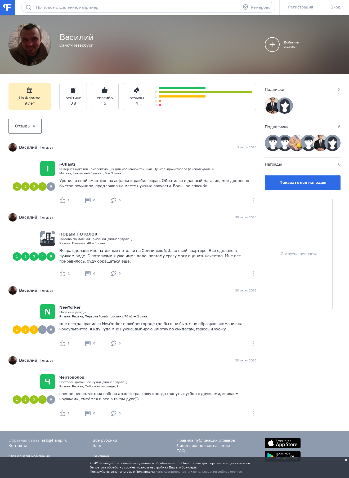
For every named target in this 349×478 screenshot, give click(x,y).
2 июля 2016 (246, 147)
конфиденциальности (172, 471)
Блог (97, 445)
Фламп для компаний (29, 456)
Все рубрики (104, 440)
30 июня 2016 (245, 217)
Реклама (100, 456)
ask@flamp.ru (55, 440)
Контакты (17, 445)
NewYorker (70, 307)
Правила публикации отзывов (206, 440)
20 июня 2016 (245, 290)
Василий (28, 147)
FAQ (181, 450)
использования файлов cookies (217, 471)
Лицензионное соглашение (203, 445)
